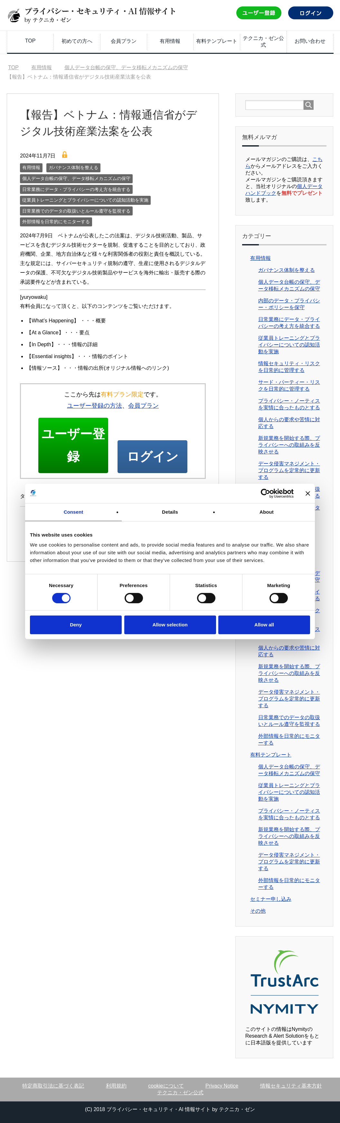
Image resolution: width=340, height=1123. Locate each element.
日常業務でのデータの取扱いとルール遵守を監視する (76, 211)
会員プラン (124, 41)
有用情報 (170, 41)
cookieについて (166, 1086)
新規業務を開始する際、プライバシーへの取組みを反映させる (289, 444)
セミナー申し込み (270, 899)
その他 (258, 911)
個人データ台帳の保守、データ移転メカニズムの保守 (76, 178)
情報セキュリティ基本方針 (291, 1086)
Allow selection (169, 624)
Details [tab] (170, 512)
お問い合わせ (310, 41)
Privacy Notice (221, 1086)
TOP (30, 40)
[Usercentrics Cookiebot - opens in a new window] (265, 493)
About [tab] (267, 512)
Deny (76, 624)
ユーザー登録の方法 (94, 405)
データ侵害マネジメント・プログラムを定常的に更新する (289, 470)
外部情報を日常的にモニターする (56, 221)
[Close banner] (308, 493)
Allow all (264, 624)
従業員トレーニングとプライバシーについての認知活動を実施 (85, 200)
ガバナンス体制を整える (73, 167)
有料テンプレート (216, 41)
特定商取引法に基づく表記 (53, 1086)
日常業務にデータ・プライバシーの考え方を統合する (76, 189)
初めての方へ (76, 41)
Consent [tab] (73, 512)
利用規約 (116, 1086)
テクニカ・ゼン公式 (263, 41)
